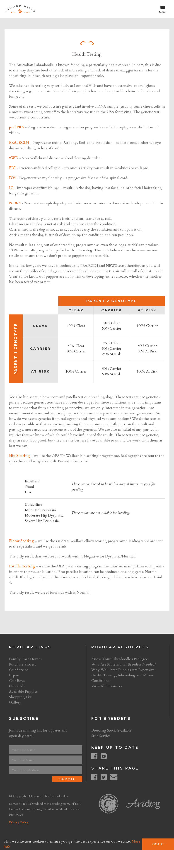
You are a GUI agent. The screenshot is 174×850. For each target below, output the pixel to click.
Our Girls (17, 686)
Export (14, 675)
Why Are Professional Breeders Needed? (123, 664)
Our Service (18, 669)
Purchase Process (22, 664)
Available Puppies (23, 691)
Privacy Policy (18, 822)
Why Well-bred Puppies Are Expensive (123, 669)
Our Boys (17, 680)
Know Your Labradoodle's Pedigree (119, 658)
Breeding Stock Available (111, 730)
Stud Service (101, 735)
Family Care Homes (25, 658)
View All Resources (106, 686)
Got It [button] (158, 844)
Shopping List (20, 696)
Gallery (15, 702)
